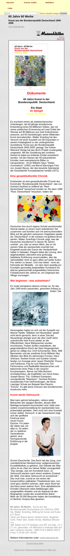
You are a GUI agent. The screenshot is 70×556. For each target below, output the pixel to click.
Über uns (52, 550)
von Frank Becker (16, 27)
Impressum (19, 550)
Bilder (61, 37)
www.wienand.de (49, 538)
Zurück (30, 543)
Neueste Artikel (30, 2)
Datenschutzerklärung (36, 550)
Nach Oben (38, 543)
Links (10, 8)
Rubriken (50, 2)
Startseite (10, 2)
